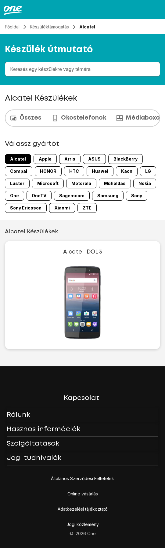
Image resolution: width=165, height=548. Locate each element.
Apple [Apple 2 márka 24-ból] (45, 158)
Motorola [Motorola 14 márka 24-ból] (81, 183)
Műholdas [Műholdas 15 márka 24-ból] (115, 183)
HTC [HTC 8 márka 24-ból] (74, 171)
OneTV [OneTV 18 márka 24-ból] (39, 195)
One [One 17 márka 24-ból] (14, 195)
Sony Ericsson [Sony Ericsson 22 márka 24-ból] (25, 207)
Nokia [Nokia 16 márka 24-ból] (144, 183)
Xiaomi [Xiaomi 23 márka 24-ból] (62, 207)
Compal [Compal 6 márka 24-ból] (18, 171)
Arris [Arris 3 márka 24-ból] (69, 158)
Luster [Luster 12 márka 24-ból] (17, 183)
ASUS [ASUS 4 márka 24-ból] (94, 158)
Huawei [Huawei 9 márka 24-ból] (100, 171)
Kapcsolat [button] (81, 398)
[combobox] (83, 69)
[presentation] (82, 118)
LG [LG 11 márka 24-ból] (148, 171)
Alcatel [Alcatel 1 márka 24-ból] (18, 158)
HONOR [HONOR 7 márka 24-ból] (48, 171)
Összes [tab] (25, 118)
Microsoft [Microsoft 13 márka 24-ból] (48, 183)
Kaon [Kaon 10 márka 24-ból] (126, 171)
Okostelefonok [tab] (78, 118)
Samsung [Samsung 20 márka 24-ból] (107, 195)
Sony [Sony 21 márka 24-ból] (136, 195)
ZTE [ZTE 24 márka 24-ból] (87, 207)
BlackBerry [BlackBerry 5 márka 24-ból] (125, 158)
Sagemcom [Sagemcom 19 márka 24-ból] (71, 195)
